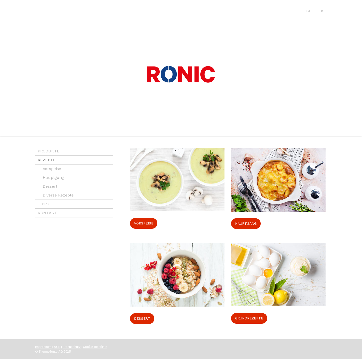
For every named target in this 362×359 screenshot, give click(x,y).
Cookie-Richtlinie (95, 347)
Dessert (50, 186)
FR (321, 11)
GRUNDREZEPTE (249, 318)
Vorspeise (52, 168)
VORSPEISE (143, 223)
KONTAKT (47, 212)
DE (308, 11)
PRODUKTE (48, 151)
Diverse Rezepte (58, 195)
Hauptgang (53, 177)
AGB (57, 347)
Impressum (43, 347)
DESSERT (142, 318)
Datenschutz (72, 347)
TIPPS (43, 204)
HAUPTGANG (246, 223)
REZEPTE (47, 159)
